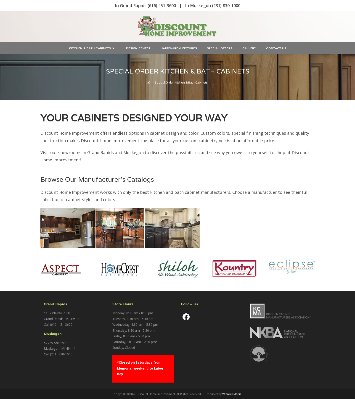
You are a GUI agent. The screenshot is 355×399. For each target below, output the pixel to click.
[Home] (148, 82)
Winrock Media (231, 394)
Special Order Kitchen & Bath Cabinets (181, 82)
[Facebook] (186, 316)
